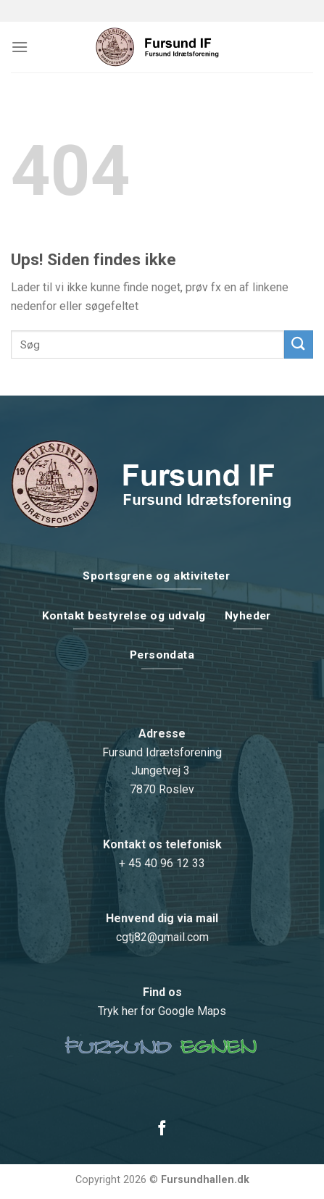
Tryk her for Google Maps (162, 1011)
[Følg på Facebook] (162, 1129)
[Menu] (19, 46)
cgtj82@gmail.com (162, 937)
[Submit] (298, 344)
